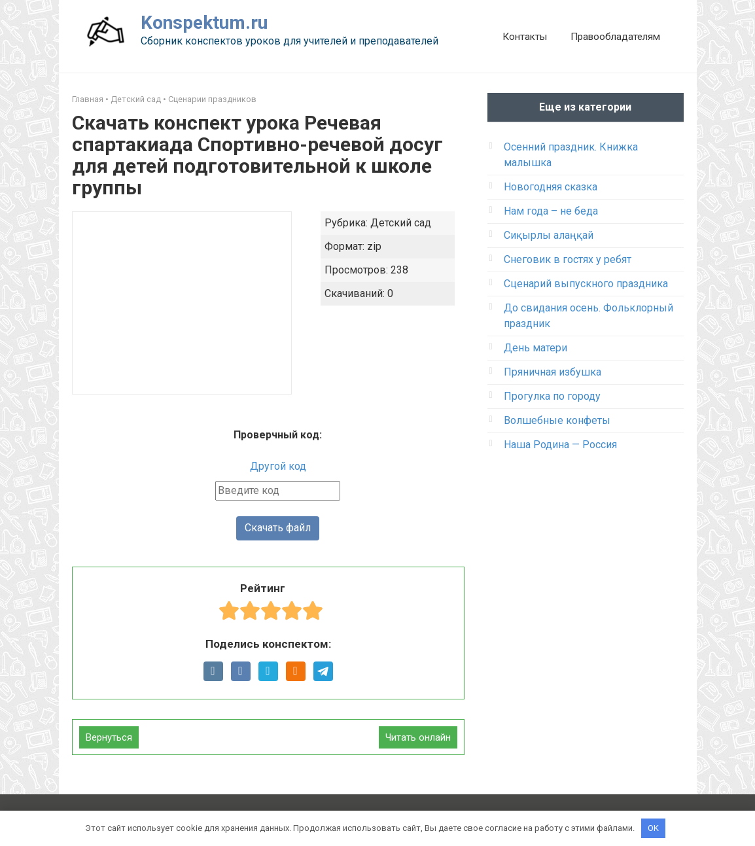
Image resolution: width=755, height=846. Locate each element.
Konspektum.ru (204, 22)
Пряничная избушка (552, 372)
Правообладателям (615, 37)
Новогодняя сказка (550, 187)
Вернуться (109, 737)
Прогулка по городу (552, 396)
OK (653, 828)
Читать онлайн (418, 737)
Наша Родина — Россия (560, 444)
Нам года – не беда (551, 211)
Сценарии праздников (212, 99)
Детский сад (136, 99)
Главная (87, 99)
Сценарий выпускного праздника (586, 283)
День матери (535, 348)
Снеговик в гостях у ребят (567, 259)
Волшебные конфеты (557, 420)
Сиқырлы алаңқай (548, 235)
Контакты (524, 37)
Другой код (278, 466)
